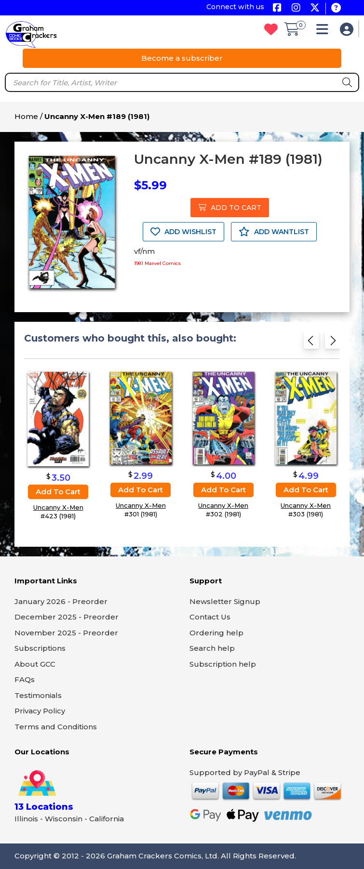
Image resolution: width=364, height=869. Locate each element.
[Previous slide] (311, 343)
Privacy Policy (39, 710)
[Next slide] (332, 343)
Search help (212, 648)
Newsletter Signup (224, 601)
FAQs (24, 679)
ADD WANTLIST (274, 232)
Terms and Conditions (55, 726)
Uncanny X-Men (58, 507)
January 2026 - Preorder (61, 601)
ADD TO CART (229, 207)
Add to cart (58, 491)
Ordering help (216, 632)
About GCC (34, 664)
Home (26, 116)
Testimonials (38, 695)
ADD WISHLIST (183, 232)
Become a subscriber (182, 58)
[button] (324, 31)
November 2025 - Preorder (66, 632)
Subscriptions (40, 648)
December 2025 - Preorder (66, 616)
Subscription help (222, 664)
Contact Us (209, 616)
